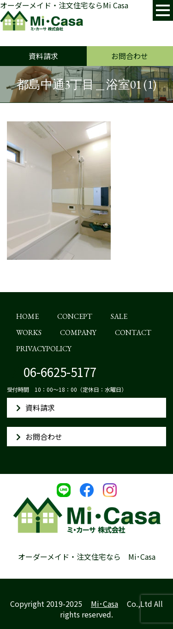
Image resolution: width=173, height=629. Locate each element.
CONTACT (133, 332)
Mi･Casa (104, 603)
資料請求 (43, 55)
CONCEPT (74, 316)
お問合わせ (129, 55)
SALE (119, 316)
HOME (27, 316)
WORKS (29, 332)
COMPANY (78, 332)
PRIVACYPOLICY (44, 348)
